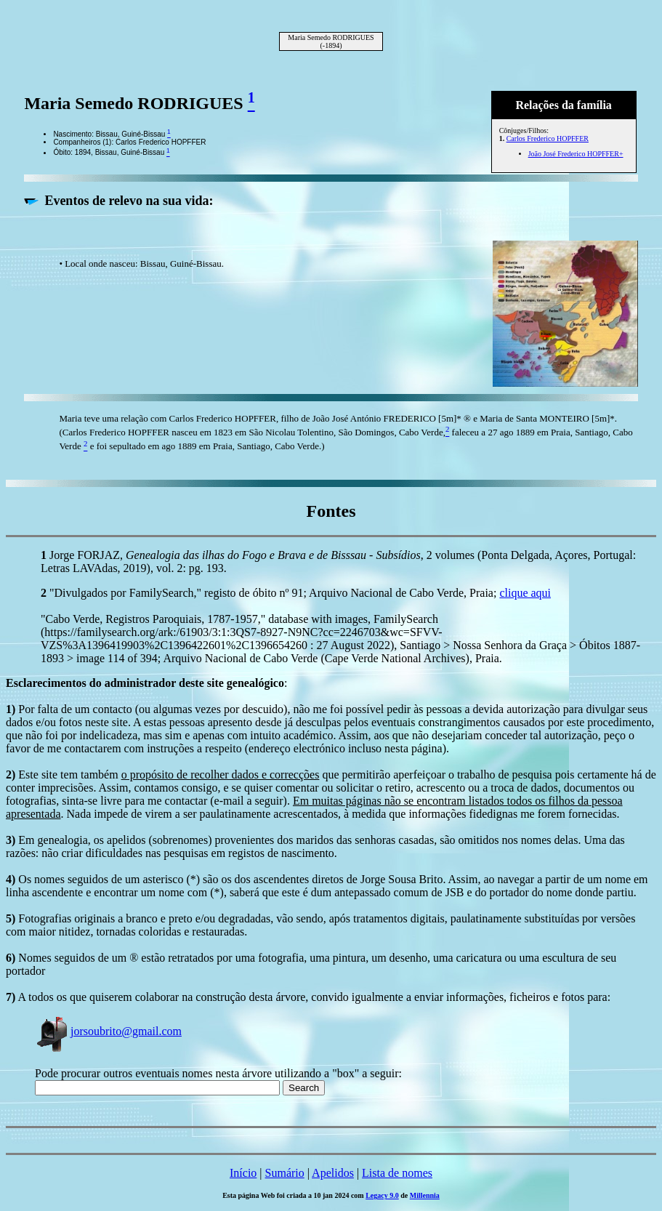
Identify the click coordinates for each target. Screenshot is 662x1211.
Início (243, 1173)
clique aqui (525, 593)
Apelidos (333, 1173)
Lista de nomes (397, 1173)
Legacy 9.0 (382, 1195)
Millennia (425, 1195)
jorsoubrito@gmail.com (108, 1031)
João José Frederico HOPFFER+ (575, 154)
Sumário (284, 1173)
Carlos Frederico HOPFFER (547, 138)
